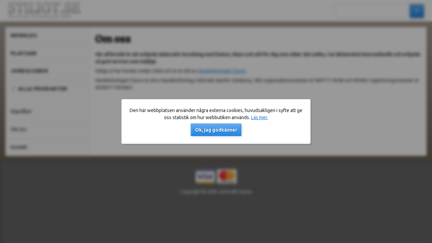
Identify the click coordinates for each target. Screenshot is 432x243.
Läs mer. (259, 117)
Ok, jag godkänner (216, 130)
